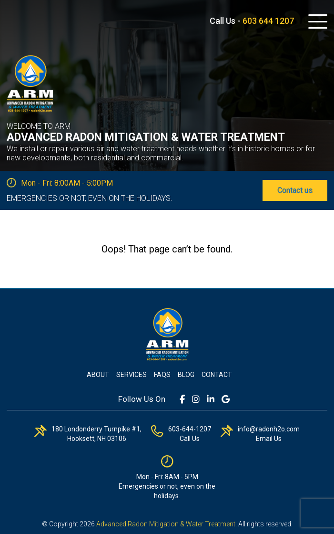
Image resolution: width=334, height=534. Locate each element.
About (98, 374)
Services (131, 374)
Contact (217, 374)
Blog (186, 374)
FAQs (162, 374)
